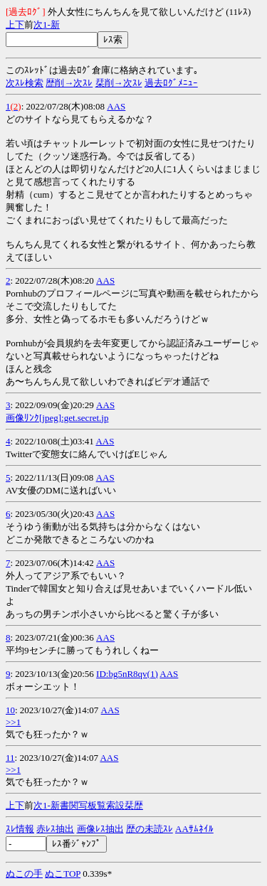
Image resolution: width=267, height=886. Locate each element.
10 (10, 710)
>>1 (13, 722)
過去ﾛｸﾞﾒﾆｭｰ (171, 83)
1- (47, 24)
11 (10, 757)
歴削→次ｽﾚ (69, 83)
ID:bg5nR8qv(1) (127, 673)
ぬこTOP (62, 873)
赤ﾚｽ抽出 (55, 828)
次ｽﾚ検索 (24, 83)
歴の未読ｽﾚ (149, 828)
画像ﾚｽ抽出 (100, 828)
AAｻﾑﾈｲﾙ (194, 828)
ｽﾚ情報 (20, 828)
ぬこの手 (24, 873)
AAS (116, 106)
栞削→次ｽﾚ (118, 83)
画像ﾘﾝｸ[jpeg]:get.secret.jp (57, 417)
